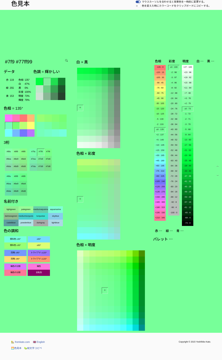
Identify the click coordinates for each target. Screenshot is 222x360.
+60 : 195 (160, 166)
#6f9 (16, 176)
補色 (39, 266)
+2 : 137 (160, 134)
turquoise (41, 216)
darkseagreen (11, 216)
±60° (39, 239)
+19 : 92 (187, 77)
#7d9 (40, 166)
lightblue (55, 222)
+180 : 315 (160, 207)
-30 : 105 (160, 103)
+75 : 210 (160, 171)
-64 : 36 (173, 166)
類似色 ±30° (15, 239)
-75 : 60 (159, 88)
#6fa (9, 176)
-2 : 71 (188, 119)
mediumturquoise (25, 216)
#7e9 (40, 159)
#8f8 (23, 151)
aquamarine (55, 209)
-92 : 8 (174, 202)
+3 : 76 (187, 98)
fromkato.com (20, 342)
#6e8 (23, 183)
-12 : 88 (173, 93)
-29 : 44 (187, 166)
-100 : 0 (173, 212)
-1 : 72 (188, 114)
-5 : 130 (159, 119)
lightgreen (11, 209)
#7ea (33, 159)
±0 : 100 (173, 67)
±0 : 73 (188, 108)
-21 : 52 (187, 150)
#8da (8, 166)
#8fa (9, 151)
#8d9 (16, 166)
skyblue (55, 216)
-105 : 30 (160, 77)
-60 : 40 (173, 160)
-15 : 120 (160, 108)
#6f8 (23, 176)
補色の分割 (15, 266)
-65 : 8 (188, 212)
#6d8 (23, 191)
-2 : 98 (174, 72)
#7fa (33, 151)
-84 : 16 (173, 192)
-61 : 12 (187, 207)
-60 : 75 (159, 93)
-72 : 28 (173, 176)
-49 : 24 (187, 192)
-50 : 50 (173, 145)
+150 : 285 (160, 197)
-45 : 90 (159, 98)
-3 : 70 (188, 124)
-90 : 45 (159, 82)
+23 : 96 (187, 72)
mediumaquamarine (40, 209)
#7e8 (48, 159)
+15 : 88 (187, 82)
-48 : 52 (173, 140)
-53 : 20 (187, 197)
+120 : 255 (160, 186)
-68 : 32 (173, 171)
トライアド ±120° (39, 252)
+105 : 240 (160, 181)
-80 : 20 (173, 186)
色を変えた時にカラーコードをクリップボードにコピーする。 (176, 5)
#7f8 (48, 151)
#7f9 (41, 151)
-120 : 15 (160, 72)
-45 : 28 (187, 186)
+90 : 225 (160, 176)
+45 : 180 (160, 160)
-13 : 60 (187, 140)
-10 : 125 (160, 114)
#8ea (8, 159)
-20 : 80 (173, 103)
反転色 (39, 272)
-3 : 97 (174, 77)
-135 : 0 (159, 67)
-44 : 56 (173, 134)
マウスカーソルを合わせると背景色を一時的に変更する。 (174, 1)
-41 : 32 (187, 181)
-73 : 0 (188, 223)
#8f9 (16, 151)
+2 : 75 (187, 103)
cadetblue (11, 222)
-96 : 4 (174, 207)
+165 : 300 (160, 202)
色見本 (16, 348)
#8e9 (16, 159)
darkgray (41, 222)
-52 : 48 (173, 150)
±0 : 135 (160, 129)
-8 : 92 (174, 88)
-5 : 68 (188, 129)
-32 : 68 (173, 119)
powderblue (26, 222)
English (39, 342)
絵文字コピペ (33, 348)
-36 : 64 (173, 124)
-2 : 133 (159, 124)
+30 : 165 (160, 155)
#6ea (8, 183)
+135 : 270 (160, 192)
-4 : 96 (174, 82)
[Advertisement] (111, 33)
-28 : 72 (173, 114)
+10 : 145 (160, 145)
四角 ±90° (15, 252)
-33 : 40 (187, 171)
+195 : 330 (160, 212)
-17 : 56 (187, 145)
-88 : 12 (173, 197)
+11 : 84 (187, 88)
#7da (33, 166)
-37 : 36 (187, 176)
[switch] (138, 2)
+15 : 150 (160, 150)
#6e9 (16, 183)
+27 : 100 (187, 67)
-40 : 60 (173, 129)
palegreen (25, 209)
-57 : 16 (187, 202)
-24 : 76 (173, 108)
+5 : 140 (160, 140)
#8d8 (23, 166)
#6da (8, 191)
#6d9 (16, 191)
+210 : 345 (160, 217)
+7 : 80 (187, 93)
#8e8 (23, 159)
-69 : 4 (188, 217)
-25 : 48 (187, 160)
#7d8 (48, 166)
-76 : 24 (173, 181)
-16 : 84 (173, 98)
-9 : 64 (188, 134)
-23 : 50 (187, 155)
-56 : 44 (173, 155)
